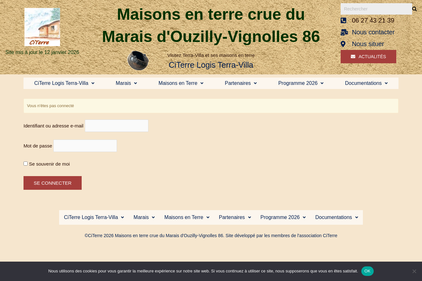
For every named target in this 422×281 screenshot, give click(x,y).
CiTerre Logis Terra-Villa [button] (64, 83)
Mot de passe (38, 147)
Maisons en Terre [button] (181, 83)
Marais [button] (126, 83)
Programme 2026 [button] (301, 83)
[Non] (414, 271)
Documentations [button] (366, 83)
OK (367, 271)
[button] (64, 83)
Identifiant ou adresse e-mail (53, 126)
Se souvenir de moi (47, 165)
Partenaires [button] (241, 83)
